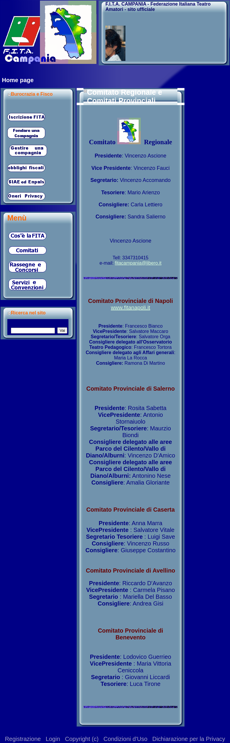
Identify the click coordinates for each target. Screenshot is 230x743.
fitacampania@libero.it (138, 263)
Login (53, 739)
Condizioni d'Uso (125, 739)
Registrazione (23, 739)
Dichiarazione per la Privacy (188, 739)
